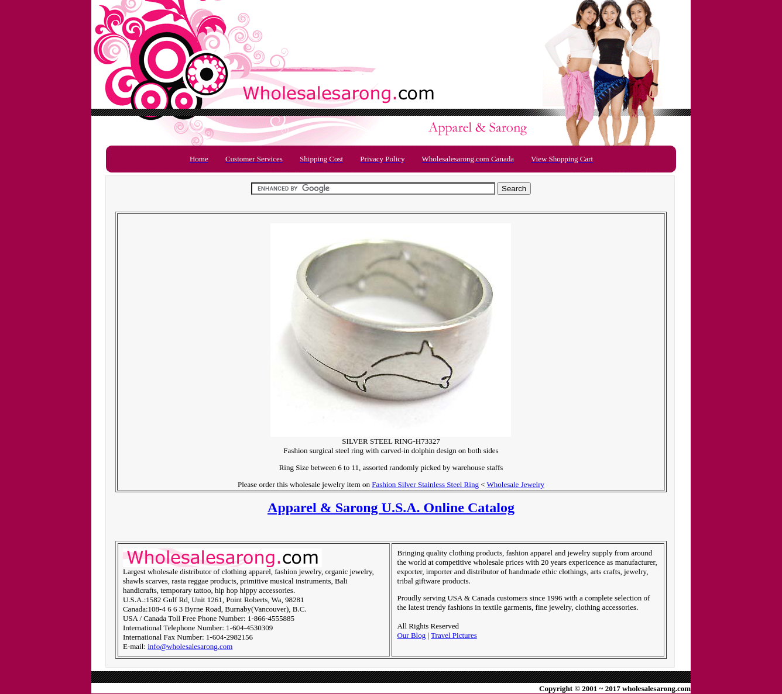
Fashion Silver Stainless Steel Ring (425, 484)
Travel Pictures (454, 635)
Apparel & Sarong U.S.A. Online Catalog (391, 507)
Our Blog (411, 635)
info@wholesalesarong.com (190, 646)
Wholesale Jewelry (516, 484)
